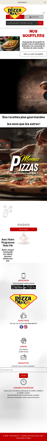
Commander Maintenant (23, 99)
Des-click (39, 436)
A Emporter (34, 17)
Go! (40, 23)
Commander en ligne (23, 438)
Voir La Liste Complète (33, 54)
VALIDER (23, 375)
